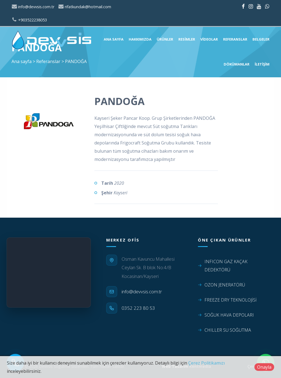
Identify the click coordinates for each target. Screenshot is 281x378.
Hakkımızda (140, 39)
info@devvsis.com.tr (33, 6)
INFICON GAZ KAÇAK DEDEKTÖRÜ (223, 265)
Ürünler (165, 39)
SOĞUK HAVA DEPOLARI (226, 315)
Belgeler (260, 39)
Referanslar (235, 39)
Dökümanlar (236, 64)
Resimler (186, 39)
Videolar (209, 39)
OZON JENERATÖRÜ (221, 285)
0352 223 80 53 (138, 308)
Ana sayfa (113, 39)
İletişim (262, 64)
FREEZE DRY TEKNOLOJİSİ (227, 300)
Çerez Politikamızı (206, 363)
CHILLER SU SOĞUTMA (224, 330)
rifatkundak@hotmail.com (84, 6)
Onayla (264, 367)
